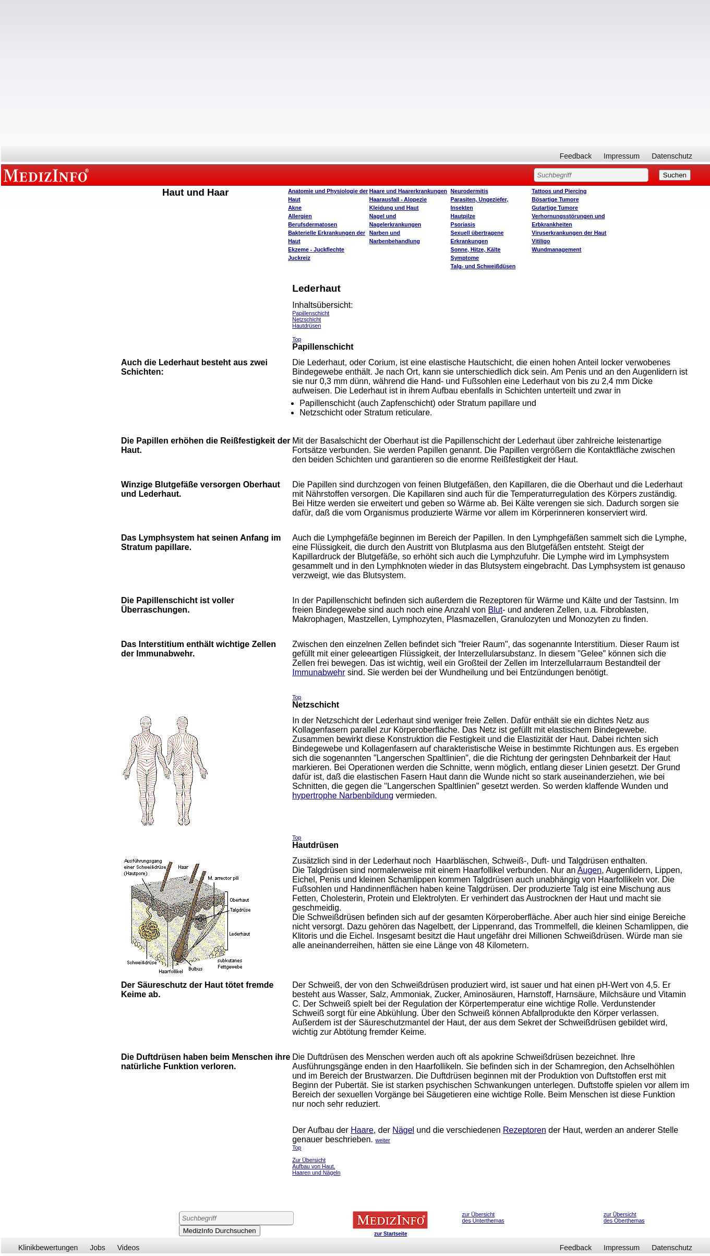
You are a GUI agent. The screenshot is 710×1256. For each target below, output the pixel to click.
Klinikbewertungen (48, 1247)
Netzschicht (306, 319)
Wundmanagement (556, 249)
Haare (362, 1130)
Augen (589, 870)
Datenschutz (672, 156)
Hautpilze (463, 216)
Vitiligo (541, 241)
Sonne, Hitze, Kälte (476, 249)
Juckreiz (299, 258)
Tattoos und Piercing (559, 191)
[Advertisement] (356, 73)
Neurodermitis (469, 191)
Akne (295, 208)
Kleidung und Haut (394, 208)
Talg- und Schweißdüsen (483, 266)
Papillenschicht (310, 313)
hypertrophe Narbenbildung (342, 795)
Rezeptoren (524, 1130)
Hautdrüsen (306, 325)
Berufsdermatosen (312, 224)
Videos (128, 1247)
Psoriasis (463, 224)
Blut (495, 609)
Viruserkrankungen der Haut (569, 233)
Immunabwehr (318, 672)
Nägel (403, 1130)
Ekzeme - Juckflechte (316, 249)
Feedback (576, 156)
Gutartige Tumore (555, 208)
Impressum (622, 156)
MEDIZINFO (48, 174)
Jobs (97, 1247)
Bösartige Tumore (555, 199)
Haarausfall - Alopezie (398, 199)
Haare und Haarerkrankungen (408, 191)
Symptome (465, 258)
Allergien (300, 216)
